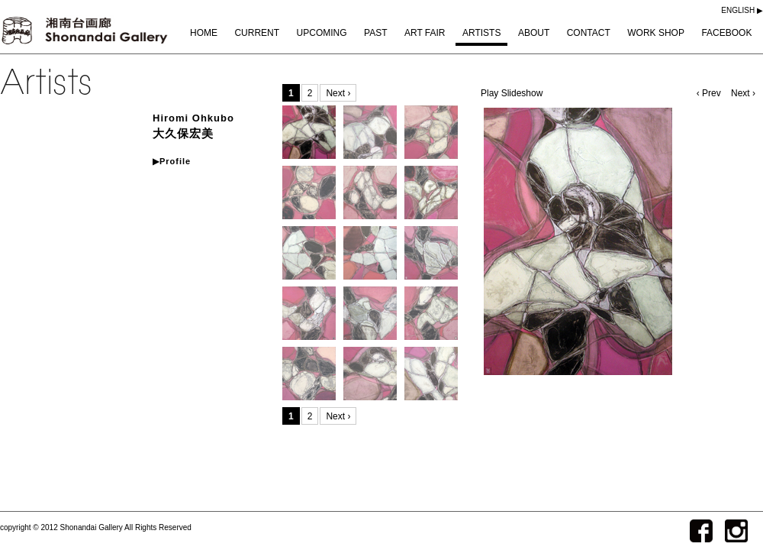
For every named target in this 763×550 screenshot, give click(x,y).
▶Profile (172, 161)
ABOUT (533, 33)
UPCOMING (322, 33)
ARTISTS (481, 33)
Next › (743, 93)
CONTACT (588, 33)
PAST (375, 33)
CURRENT (256, 33)
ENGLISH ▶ (742, 10)
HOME (203, 33)
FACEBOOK (726, 33)
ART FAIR (425, 33)
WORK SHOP (655, 33)
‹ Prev (710, 93)
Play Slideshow (511, 93)
